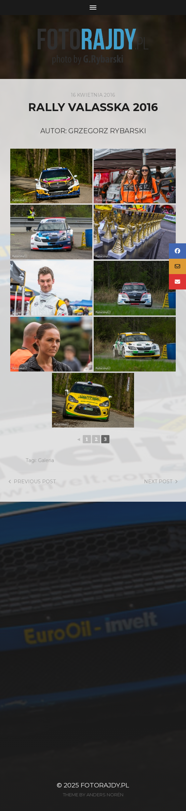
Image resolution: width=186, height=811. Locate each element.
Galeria (46, 460)
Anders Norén (105, 794)
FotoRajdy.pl (105, 785)
